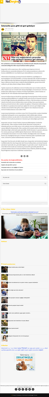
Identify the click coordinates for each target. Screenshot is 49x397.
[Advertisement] (24, 13)
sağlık (18, 350)
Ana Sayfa (3, 24)
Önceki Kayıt (4, 203)
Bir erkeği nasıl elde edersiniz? (16, 290)
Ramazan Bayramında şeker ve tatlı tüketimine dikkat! (22, 274)
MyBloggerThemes (33, 395)
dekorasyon (42, 348)
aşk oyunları (36, 348)
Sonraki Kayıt (44, 203)
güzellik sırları (10, 350)
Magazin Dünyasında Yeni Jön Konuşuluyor (19, 336)
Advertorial (4, 348)
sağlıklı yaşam (24, 350)
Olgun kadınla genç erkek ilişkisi (16, 267)
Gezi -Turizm (10, 348)
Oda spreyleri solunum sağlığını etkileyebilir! (19, 297)
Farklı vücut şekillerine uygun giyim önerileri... (20, 313)
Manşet (8, 24)
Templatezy (18, 395)
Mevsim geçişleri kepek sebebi (16, 305)
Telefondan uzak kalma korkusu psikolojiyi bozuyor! (24, 212)
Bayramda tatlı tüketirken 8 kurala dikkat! (19, 320)
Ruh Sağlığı (30, 348)
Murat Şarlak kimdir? (14, 328)
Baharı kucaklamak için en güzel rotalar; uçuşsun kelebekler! (23, 282)
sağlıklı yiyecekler (33, 350)
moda (16, 350)
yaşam (12, 24)
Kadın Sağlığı (17, 348)
